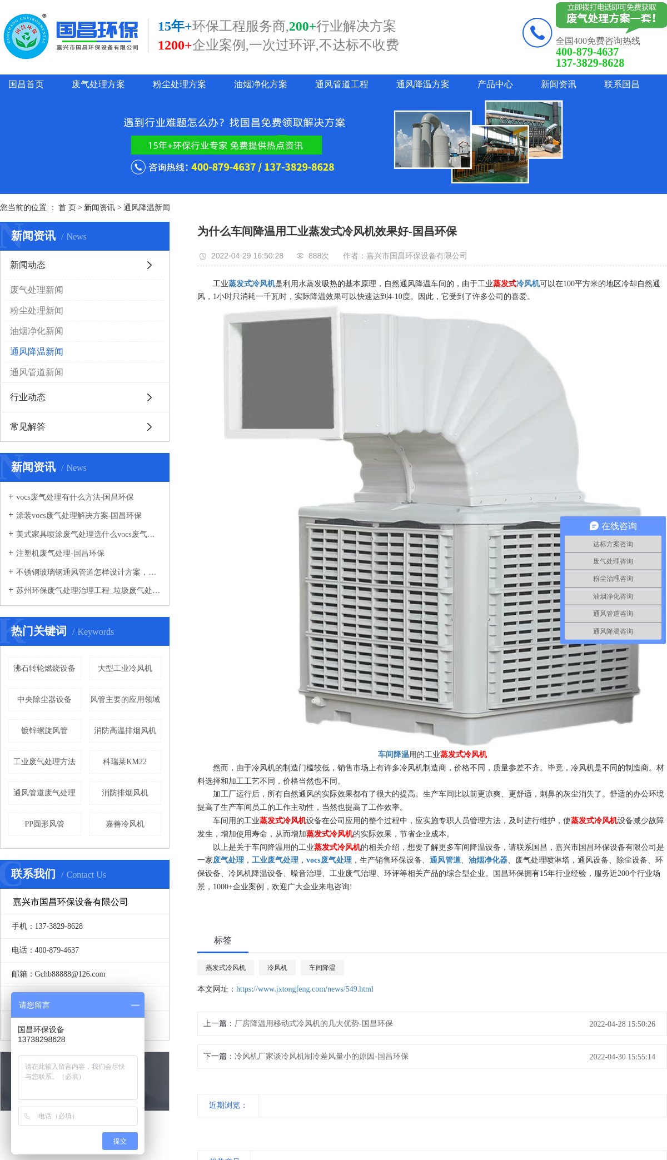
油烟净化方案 (260, 84)
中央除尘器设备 (44, 699)
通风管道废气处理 (44, 793)
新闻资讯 (558, 84)
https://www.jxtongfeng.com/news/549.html (305, 989)
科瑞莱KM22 (125, 762)
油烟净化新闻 (36, 331)
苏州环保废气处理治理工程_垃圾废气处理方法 (88, 590)
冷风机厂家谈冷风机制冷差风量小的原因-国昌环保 (322, 1056)
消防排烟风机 (125, 793)
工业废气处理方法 (44, 762)
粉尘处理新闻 (36, 310)
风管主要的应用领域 (125, 699)
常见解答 (28, 426)
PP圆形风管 (44, 824)
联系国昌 (622, 84)
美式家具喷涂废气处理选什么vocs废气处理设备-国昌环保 (88, 534)
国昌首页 (26, 84)
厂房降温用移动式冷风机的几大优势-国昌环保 (314, 1023)
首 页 (67, 207)
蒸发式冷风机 (226, 968)
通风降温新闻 (146, 207)
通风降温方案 (423, 84)
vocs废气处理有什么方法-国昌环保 (75, 497)
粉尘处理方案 (179, 84)
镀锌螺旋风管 (44, 730)
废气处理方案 (98, 84)
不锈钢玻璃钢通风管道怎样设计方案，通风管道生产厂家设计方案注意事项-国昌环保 (88, 572)
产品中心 (495, 84)
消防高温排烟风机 (125, 730)
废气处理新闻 (36, 290)
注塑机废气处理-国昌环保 (60, 553)
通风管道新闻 (36, 372)
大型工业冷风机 (125, 668)
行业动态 (28, 397)
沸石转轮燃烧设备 (44, 668)
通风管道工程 (342, 84)
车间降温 (322, 968)
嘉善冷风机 (125, 824)
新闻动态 (28, 265)
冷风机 (277, 968)
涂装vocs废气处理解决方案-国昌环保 (79, 515)
